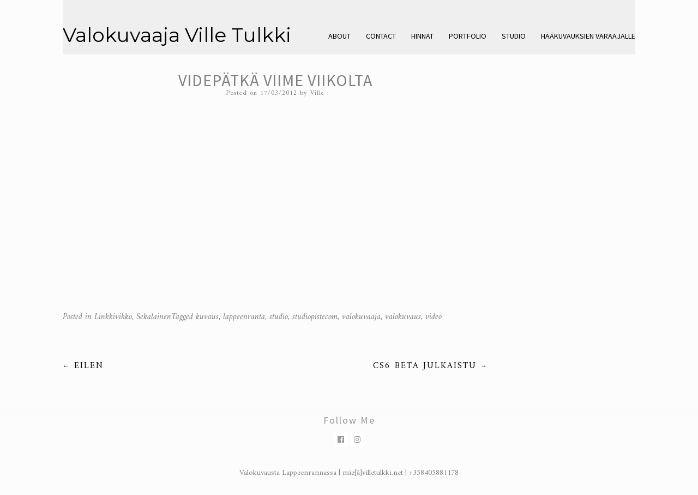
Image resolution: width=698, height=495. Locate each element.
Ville (317, 93)
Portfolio (467, 36)
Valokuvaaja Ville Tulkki (177, 35)
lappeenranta (244, 317)
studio (278, 317)
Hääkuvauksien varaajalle (588, 36)
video (433, 317)
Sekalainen (153, 317)
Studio (514, 36)
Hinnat (422, 36)
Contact (381, 36)
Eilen (83, 366)
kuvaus (207, 317)
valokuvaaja (361, 317)
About (339, 36)
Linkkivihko (113, 317)
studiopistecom (315, 317)
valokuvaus (403, 317)
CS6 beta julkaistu (430, 366)
